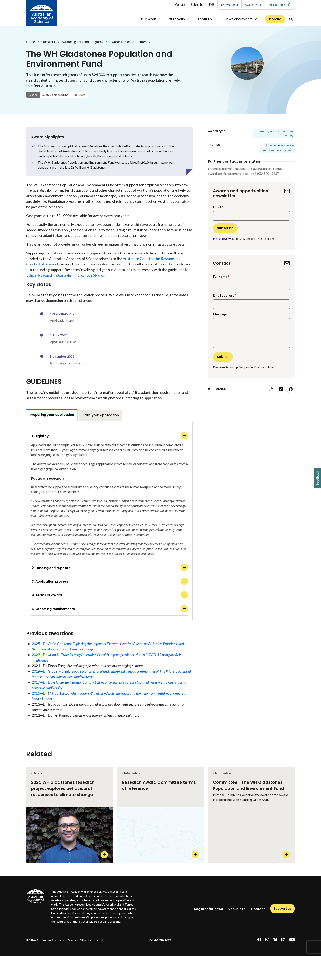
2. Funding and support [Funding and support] (110, 567)
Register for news (208, 909)
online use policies (263, 238)
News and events (238, 19)
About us (204, 19)
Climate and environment (277, 150)
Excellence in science (280, 145)
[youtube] (292, 939)
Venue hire (236, 909)
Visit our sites (280, 5)
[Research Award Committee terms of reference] (160, 815)
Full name (220, 276)
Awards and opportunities (127, 42)
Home (30, 42)
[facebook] (291, 389)
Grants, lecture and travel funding (276, 133)
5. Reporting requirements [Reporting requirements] (110, 608)
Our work (148, 19)
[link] (271, 389)
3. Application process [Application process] (110, 581)
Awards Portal (253, 5)
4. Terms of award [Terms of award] (110, 595)
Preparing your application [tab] (52, 414)
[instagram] (267, 939)
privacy (240, 238)
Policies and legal (160, 939)
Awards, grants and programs (82, 42)
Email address (223, 295)
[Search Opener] (291, 19)
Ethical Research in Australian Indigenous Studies (65, 275)
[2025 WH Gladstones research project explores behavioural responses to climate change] (69, 815)
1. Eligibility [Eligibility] (110, 435)
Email (217, 207)
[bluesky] (275, 939)
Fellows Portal (229, 5)
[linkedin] (281, 389)
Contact (258, 909)
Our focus (176, 19)
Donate (275, 19)
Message (220, 314)
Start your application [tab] (100, 415)
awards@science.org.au (224, 173)
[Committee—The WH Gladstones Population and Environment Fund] (251, 815)
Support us (283, 908)
